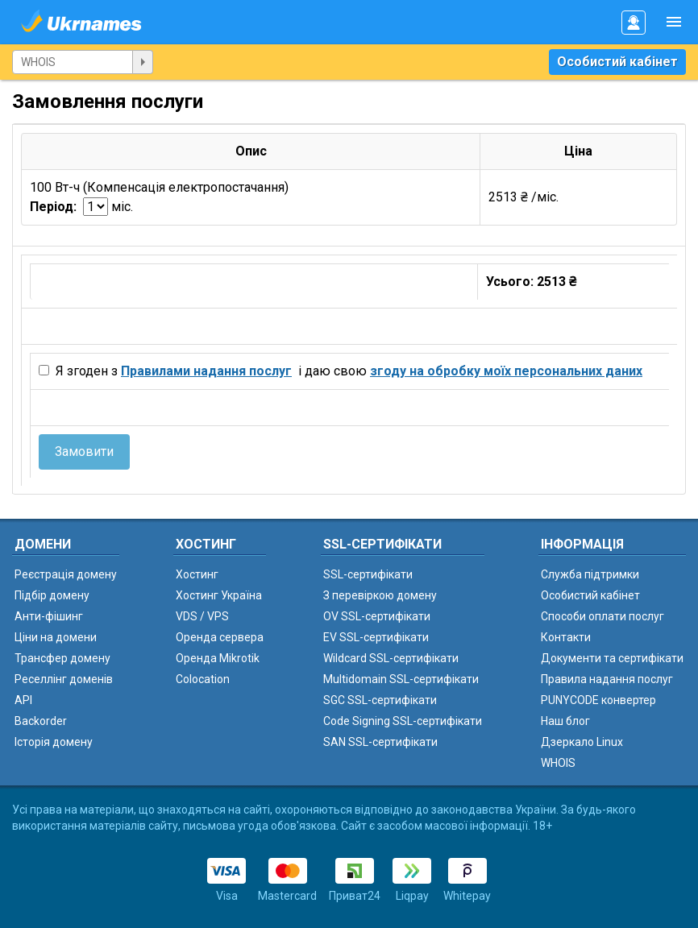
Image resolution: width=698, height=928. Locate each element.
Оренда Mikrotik (218, 658)
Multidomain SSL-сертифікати (401, 679)
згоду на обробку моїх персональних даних (506, 371)
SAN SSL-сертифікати (380, 741)
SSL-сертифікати (368, 574)
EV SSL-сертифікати (376, 637)
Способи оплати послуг (602, 616)
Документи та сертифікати (612, 658)
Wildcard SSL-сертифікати (391, 658)
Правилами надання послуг (206, 371)
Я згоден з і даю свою (347, 371)
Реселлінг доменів (64, 679)
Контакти (566, 637)
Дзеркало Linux (582, 741)
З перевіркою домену (380, 595)
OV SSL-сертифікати (376, 616)
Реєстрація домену (66, 574)
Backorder (41, 721)
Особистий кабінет (617, 61)
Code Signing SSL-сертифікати (402, 721)
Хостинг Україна (219, 595)
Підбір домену (52, 595)
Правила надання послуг (607, 679)
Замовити (84, 451)
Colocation (203, 679)
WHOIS (558, 762)
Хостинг (197, 574)
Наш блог (565, 721)
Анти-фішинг (49, 616)
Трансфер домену (62, 658)
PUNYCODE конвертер (598, 700)
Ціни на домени (56, 637)
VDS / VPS (202, 616)
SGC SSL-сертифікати (380, 700)
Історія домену (54, 741)
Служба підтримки (590, 574)
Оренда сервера (220, 637)
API (23, 700)
